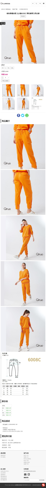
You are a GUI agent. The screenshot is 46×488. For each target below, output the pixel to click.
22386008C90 (23, 9)
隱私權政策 (4, 476)
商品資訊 (23, 16)
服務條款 (3, 474)
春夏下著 (26, 464)
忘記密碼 (3, 473)
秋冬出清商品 (27, 459)
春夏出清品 (27, 462)
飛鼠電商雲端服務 (36, 485)
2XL (12, 68)
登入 (7, 471)
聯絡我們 (3, 455)
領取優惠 (42, 480)
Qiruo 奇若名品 (6, 9)
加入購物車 (5, 80)
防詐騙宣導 (4, 480)
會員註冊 (3, 471)
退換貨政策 (4, 478)
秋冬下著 (15, 9)
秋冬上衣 (26, 455)
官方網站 (3, 457)
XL (8, 68)
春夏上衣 (26, 457)
